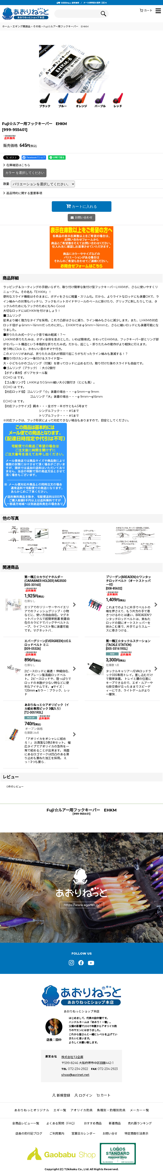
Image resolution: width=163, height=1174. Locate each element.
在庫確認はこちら (16, 165)
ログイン (85, 1095)
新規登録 (63, 1095)
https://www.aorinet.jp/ (82, 905)
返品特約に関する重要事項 (22, 193)
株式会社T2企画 (72, 1057)
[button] (158, 11)
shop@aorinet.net (75, 1075)
